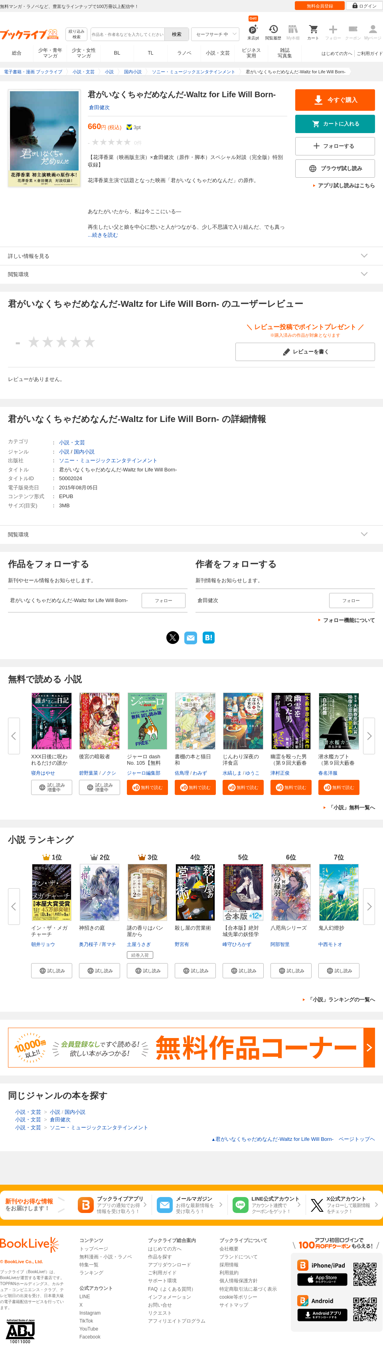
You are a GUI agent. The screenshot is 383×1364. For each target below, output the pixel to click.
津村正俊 (280, 773)
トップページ (93, 1249)
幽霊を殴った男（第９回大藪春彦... (288, 763)
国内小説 (84, 452)
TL (150, 53)
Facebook (90, 1337)
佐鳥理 (182, 773)
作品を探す (160, 1257)
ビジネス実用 (251, 53)
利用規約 (229, 1273)
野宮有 (182, 944)
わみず (200, 773)
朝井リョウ (43, 944)
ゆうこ (252, 773)
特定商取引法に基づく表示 (248, 1289)
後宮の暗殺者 (94, 757)
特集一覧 (89, 1265)
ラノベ (184, 53)
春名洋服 (328, 773)
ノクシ (109, 773)
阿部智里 (280, 944)
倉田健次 (99, 107)
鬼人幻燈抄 (331, 928)
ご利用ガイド (370, 53)
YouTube (88, 1329)
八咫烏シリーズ (288, 928)
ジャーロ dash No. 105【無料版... (144, 763)
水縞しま (232, 773)
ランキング (91, 1273)
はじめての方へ (337, 53)
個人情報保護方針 (238, 1281)
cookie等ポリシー (238, 1297)
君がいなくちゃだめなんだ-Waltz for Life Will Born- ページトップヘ (293, 1139)
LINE (84, 1296)
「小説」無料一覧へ (351, 808)
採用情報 (229, 1265)
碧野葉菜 (88, 773)
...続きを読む (103, 235)
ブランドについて (238, 1257)
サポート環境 (162, 1281)
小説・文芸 (218, 53)
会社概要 (229, 1249)
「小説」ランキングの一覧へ (341, 1000)
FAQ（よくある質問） (172, 1289)
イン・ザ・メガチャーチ (49, 931)
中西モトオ (330, 944)
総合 (17, 53)
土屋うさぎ (139, 944)
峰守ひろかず (237, 944)
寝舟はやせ (43, 773)
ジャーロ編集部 (143, 773)
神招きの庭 (92, 928)
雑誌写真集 (285, 53)
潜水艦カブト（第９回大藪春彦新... (336, 763)
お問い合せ (160, 1305)
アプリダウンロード (169, 1265)
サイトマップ (233, 1305)
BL (117, 53)
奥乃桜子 (88, 944)
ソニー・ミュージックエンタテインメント (108, 460)
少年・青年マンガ (50, 53)
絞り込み (77, 34)
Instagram (90, 1313)
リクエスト (160, 1313)
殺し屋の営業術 (193, 928)
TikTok (86, 1321)
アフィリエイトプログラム (176, 1321)
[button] (51, 787)
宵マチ (109, 944)
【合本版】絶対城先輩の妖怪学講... (241, 934)
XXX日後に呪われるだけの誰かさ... (49, 763)
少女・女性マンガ (84, 53)
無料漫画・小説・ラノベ (105, 1257)
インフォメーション (169, 1297)
